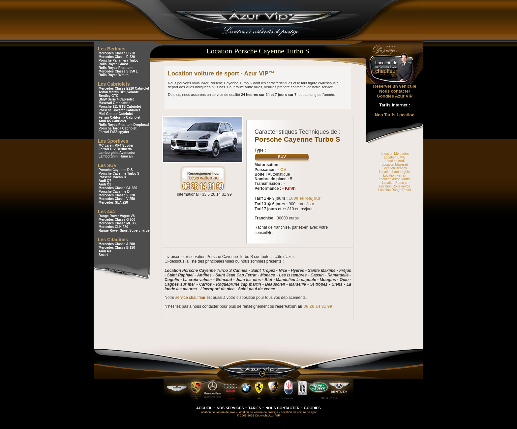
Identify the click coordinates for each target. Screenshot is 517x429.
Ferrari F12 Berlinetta (115, 149)
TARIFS (254, 408)
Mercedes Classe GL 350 (118, 188)
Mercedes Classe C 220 (117, 53)
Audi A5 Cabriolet (112, 121)
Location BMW (394, 157)
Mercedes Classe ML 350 (118, 223)
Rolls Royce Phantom (116, 68)
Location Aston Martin (395, 179)
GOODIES (312, 408)
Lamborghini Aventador (117, 153)
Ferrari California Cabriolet (119, 117)
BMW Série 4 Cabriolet (116, 99)
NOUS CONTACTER (282, 408)
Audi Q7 (105, 181)
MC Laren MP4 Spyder (116, 145)
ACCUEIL (204, 408)
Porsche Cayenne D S (116, 170)
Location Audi (395, 161)
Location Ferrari (394, 175)
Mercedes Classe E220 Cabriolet (124, 88)
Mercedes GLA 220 (113, 202)
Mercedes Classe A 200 (117, 244)
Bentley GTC (108, 96)
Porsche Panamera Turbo (118, 60)
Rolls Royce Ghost (113, 64)
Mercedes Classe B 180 (117, 247)
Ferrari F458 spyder (114, 132)
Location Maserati (395, 164)
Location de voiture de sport (299, 412)
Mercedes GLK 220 (113, 227)
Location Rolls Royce (394, 186)
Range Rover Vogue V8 (117, 216)
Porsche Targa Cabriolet (118, 128)
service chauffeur (190, 297)
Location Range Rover (394, 190)
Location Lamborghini (395, 172)
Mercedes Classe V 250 (117, 199)
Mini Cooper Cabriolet (116, 114)
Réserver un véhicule (394, 86)
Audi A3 (105, 251)
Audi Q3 (105, 184)
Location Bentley (394, 168)
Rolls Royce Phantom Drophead (124, 125)
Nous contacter (395, 91)
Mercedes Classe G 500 (117, 219)
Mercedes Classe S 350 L (118, 71)
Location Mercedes (395, 154)
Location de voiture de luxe (217, 412)
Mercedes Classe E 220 (117, 57)
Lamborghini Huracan (116, 156)
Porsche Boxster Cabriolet (119, 110)
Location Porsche (394, 183)
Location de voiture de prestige (258, 412)
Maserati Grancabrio (115, 103)
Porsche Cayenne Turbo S (119, 173)
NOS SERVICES (230, 408)
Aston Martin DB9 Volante (119, 92)
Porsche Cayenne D (114, 191)
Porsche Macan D (112, 177)
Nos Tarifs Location (394, 114)
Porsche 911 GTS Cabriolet (120, 106)
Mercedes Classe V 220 (117, 195)
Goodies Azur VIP (395, 96)
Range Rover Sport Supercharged (125, 230)
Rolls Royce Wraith (114, 75)
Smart (103, 255)
